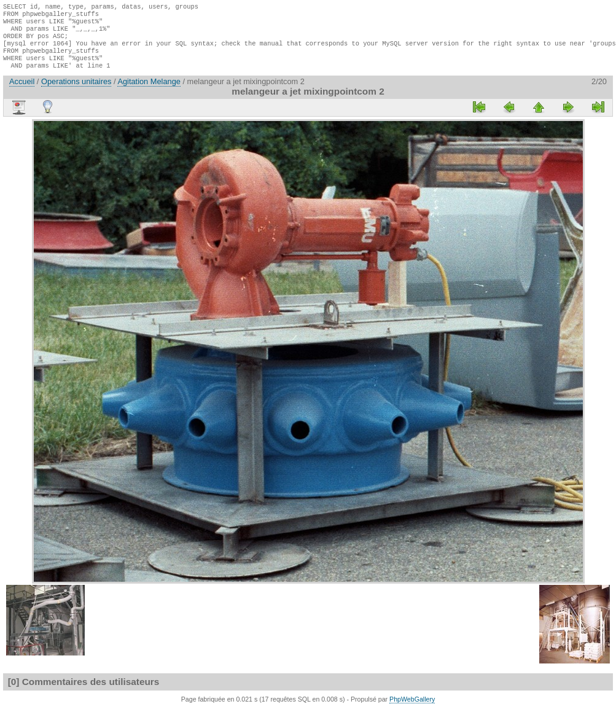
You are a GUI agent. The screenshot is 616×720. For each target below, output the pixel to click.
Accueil (21, 92)
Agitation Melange (148, 92)
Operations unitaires (76, 92)
